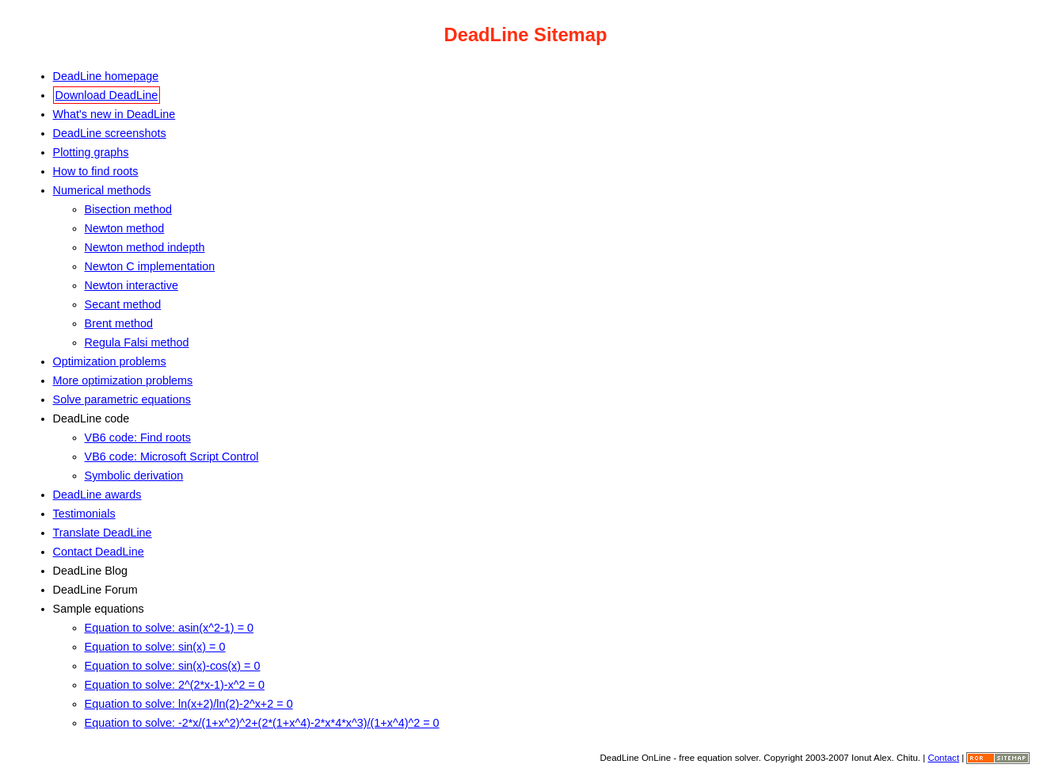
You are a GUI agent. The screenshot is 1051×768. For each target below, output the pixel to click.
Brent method (119, 323)
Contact (943, 757)
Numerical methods (102, 190)
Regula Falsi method (137, 342)
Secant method (123, 304)
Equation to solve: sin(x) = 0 (155, 646)
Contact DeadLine (98, 551)
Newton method (125, 228)
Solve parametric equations (122, 399)
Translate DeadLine (102, 532)
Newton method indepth (145, 247)
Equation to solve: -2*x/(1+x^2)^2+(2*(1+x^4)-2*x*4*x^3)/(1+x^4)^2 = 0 (262, 722)
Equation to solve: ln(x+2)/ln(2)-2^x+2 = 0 (189, 703)
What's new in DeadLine (114, 114)
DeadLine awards (97, 494)
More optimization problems (123, 380)
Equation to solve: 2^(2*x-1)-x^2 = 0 (175, 684)
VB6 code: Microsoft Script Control (172, 456)
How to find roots (96, 171)
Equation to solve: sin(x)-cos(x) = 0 (173, 665)
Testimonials (84, 513)
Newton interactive (131, 285)
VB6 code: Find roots (138, 437)
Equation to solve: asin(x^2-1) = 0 (169, 627)
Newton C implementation (150, 266)
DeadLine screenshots (109, 133)
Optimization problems (109, 361)
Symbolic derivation (134, 475)
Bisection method (128, 209)
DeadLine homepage (106, 76)
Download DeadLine (106, 95)
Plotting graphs (91, 152)
